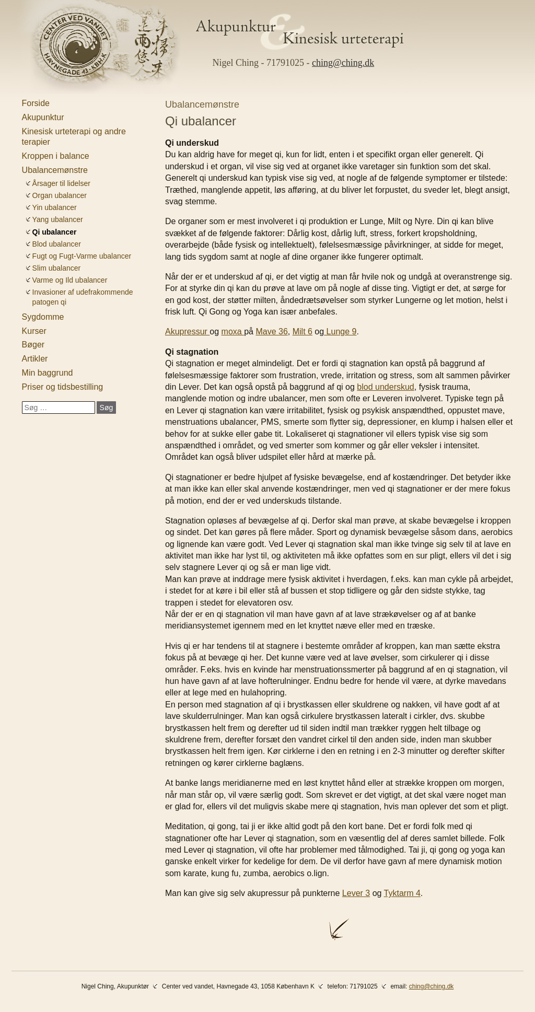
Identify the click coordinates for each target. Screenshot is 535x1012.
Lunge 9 (340, 331)
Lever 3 (356, 893)
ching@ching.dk (343, 62)
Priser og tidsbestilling (62, 386)
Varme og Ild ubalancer (70, 280)
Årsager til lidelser (61, 183)
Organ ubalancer (59, 195)
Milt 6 (302, 331)
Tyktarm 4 (402, 893)
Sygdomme (43, 316)
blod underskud (385, 386)
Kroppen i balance (55, 156)
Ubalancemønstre (55, 170)
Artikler (35, 358)
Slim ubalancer (56, 268)
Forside (36, 103)
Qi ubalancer (54, 232)
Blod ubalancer (56, 244)
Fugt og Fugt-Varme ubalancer (82, 256)
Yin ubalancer (54, 207)
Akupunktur (43, 117)
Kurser (34, 331)
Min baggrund (47, 372)
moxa (233, 331)
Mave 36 (271, 331)
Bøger (33, 344)
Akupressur (187, 331)
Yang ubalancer (57, 219)
